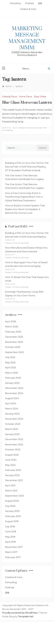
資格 (40, 3)
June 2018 (10, 531)
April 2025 (10, 367)
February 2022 (13, 470)
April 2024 (10, 403)
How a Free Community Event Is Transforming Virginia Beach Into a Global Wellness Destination (23, 197)
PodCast (29, 3)
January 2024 (12, 413)
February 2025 (13, 377)
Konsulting (15, 3)
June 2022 (10, 459)
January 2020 (12, 511)
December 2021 (14, 480)
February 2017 (13, 557)
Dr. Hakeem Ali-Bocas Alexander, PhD (31, 128)
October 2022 (12, 449)
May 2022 (10, 465)
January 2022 (12, 475)
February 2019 (13, 516)
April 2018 (10, 541)
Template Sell (25, 616)
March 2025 (11, 372)
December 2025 (14, 336)
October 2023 (12, 424)
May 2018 (10, 536)
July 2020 (10, 506)
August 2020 (12, 500)
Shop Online (40, 96)
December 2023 (14, 418)
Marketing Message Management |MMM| (27, 38)
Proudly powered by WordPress (20, 612)
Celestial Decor (9, 96)
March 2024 (11, 408)
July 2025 (10, 357)
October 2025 (12, 347)
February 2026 (13, 331)
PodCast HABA (18, 226)
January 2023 (12, 434)
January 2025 (12, 383)
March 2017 (11, 552)
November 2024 (14, 393)
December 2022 (14, 439)
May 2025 (10, 362)
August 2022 (12, 454)
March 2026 (11, 326)
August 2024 (12, 398)
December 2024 (14, 388)
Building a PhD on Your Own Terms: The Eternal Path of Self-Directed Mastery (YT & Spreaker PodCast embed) (27, 167)
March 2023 (11, 429)
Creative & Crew (28, 9)
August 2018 (11, 521)
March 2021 (11, 490)
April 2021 (10, 485)
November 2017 (14, 547)
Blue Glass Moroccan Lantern (27, 102)
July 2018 (10, 526)
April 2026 (10, 321)
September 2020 (14, 495)
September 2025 (14, 352)
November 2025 (14, 342)
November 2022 (14, 444)
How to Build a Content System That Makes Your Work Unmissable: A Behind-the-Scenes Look (25, 209)
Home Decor (25, 96)
